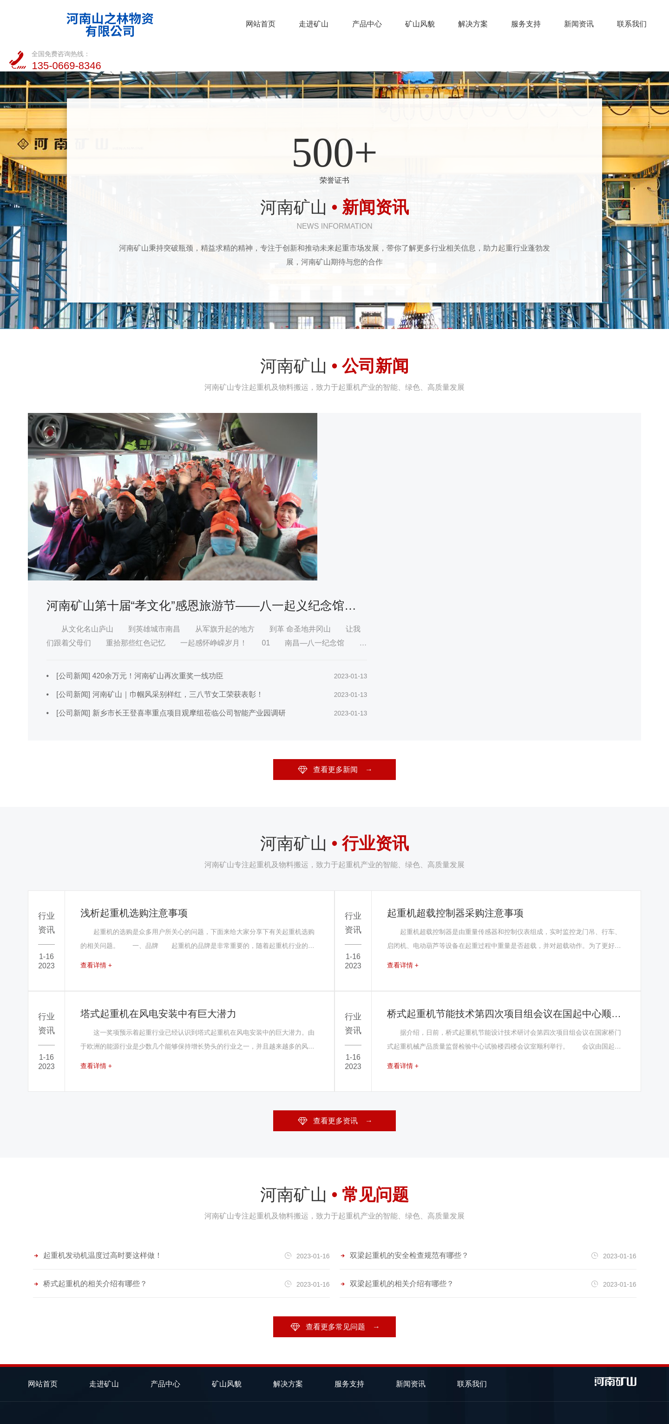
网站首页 (149, 22)
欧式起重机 (165, 1276)
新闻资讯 (466, 22)
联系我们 (519, 22)
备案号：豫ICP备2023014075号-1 (187, 1412)
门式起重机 (106, 1276)
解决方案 (361, 22)
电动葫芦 (43, 1295)
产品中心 (255, 22)
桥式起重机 (46, 1276)
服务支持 (414, 22)
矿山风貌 (308, 22)
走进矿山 (202, 22)
